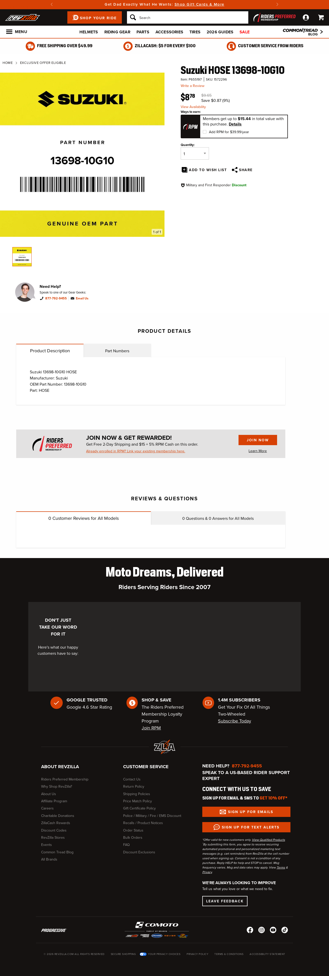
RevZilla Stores (53, 837)
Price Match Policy (137, 801)
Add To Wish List (208, 169)
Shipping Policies (136, 793)
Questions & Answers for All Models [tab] (218, 518)
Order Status (133, 830)
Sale (245, 32)
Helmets (88, 32)
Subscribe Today (234, 721)
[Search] (187, 17)
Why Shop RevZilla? (56, 786)
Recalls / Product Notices (143, 822)
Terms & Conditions (228, 954)
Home (8, 62)
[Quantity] (195, 153)
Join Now (254, 441)
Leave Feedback (225, 901)
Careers (47, 808)
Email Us (82, 298)
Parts (142, 32)
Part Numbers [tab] (117, 351)
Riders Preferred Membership (64, 779)
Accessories (169, 32)
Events (46, 844)
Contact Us (132, 779)
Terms (281, 867)
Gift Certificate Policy (139, 808)
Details (235, 124)
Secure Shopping (123, 954)
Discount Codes (54, 830)
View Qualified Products (268, 839)
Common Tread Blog (57, 852)
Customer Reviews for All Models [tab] (83, 518)
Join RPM (151, 728)
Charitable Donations (57, 815)
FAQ (126, 844)
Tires (194, 32)
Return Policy (133, 786)
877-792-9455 (56, 298)
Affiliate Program (54, 801)
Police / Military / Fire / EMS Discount (152, 815)
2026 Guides (220, 32)
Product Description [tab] (50, 350)
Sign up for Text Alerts (250, 827)
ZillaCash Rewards (55, 822)
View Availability (193, 106)
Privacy (207, 872)
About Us (48, 793)
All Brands (49, 859)
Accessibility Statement (267, 954)
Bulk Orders (132, 837)
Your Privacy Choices (164, 954)
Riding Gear (117, 32)
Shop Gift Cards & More (199, 4)
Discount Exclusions (139, 852)
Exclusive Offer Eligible (43, 62)
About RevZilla (60, 766)
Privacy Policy (197, 954)
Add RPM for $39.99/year (229, 131)
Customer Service (146, 766)
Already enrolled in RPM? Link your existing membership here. (135, 451)
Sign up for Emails (250, 811)
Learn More (258, 451)
